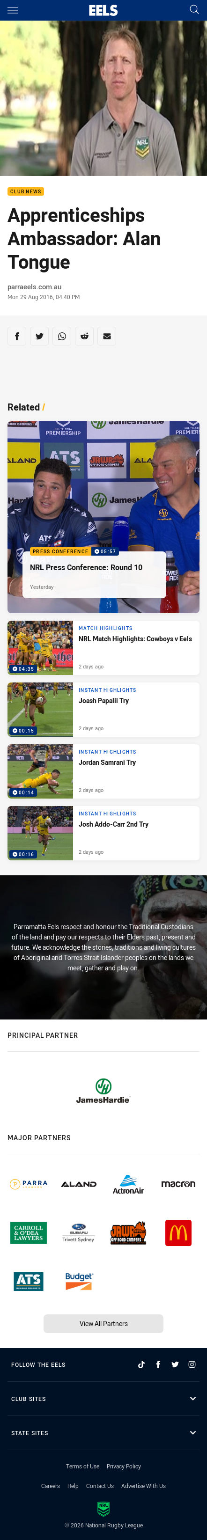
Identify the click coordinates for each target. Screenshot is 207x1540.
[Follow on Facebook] (158, 1364)
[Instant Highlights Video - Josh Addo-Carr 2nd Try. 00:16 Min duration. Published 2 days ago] (103, 833)
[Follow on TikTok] (141, 1364)
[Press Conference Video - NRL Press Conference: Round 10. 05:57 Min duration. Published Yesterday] (103, 517)
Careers (50, 1485)
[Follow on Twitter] (175, 1364)
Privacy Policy (124, 1466)
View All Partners (104, 1323)
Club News (25, 192)
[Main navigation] (12, 10)
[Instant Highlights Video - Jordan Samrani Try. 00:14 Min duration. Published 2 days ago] (103, 771)
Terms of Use (82, 1466)
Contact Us (100, 1485)
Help (73, 1485)
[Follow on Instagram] (192, 1364)
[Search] (194, 10)
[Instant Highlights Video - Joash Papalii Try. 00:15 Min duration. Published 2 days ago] (103, 709)
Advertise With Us (143, 1485)
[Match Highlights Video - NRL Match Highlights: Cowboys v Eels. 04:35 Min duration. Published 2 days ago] (103, 648)
